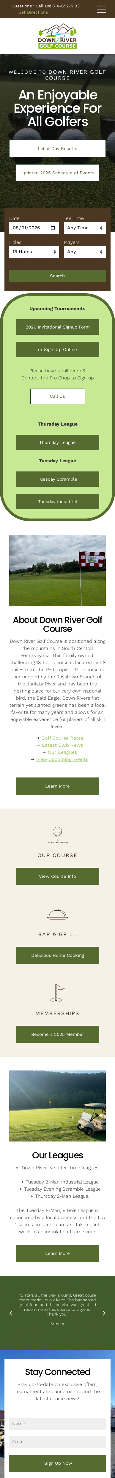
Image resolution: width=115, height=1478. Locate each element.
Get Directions (33, 12)
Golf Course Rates (62, 738)
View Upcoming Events (62, 759)
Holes (15, 242)
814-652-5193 (66, 6)
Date (14, 218)
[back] (10, 1313)
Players (72, 242)
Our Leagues (62, 752)
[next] (104, 1313)
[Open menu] (101, 9)
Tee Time (74, 218)
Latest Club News (62, 745)
